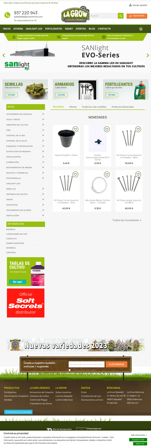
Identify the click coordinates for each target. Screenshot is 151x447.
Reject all (140, 443)
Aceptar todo (138, 439)
